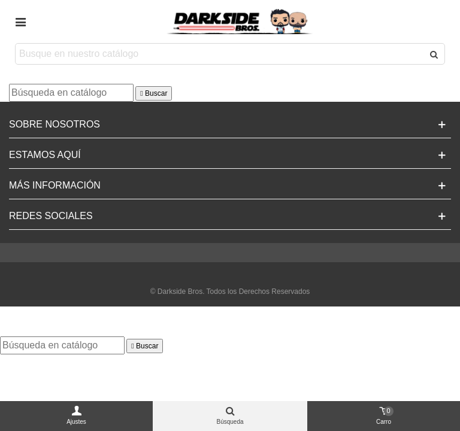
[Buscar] (71, 93)
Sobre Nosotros (54, 124)
